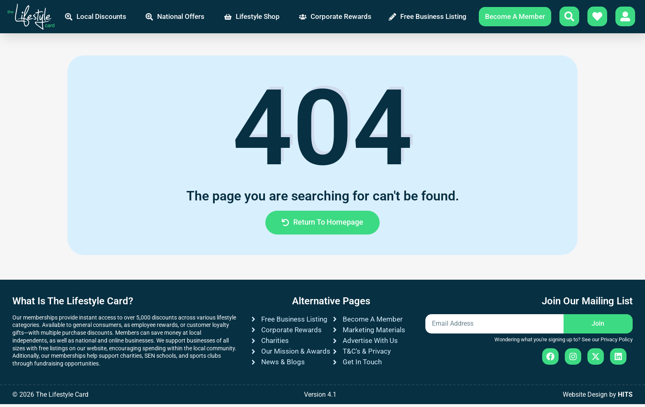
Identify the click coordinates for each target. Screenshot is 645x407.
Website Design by (598, 397)
